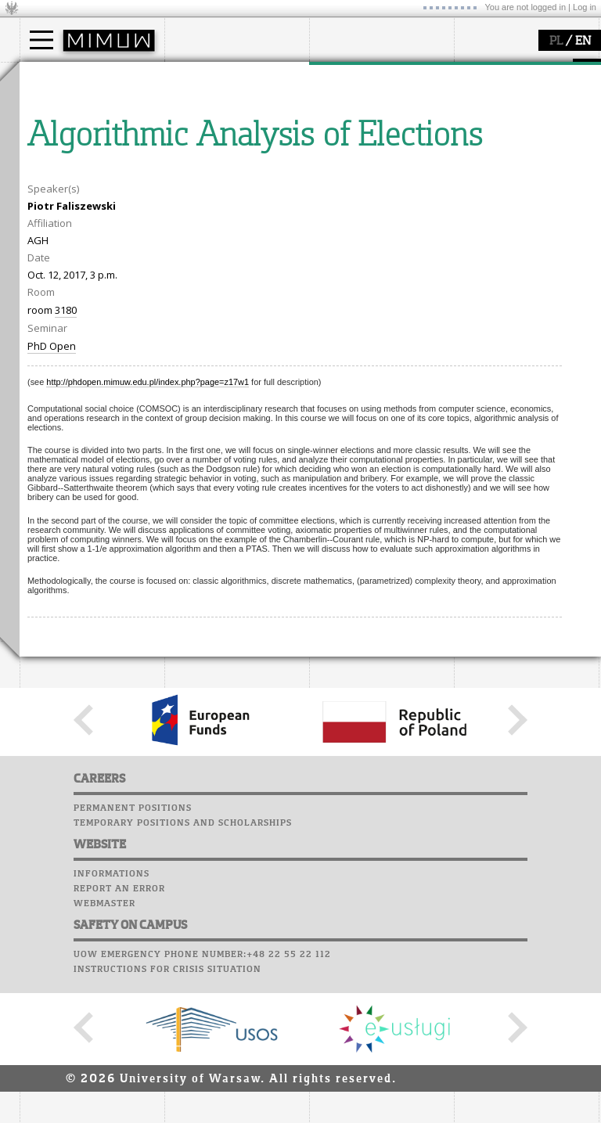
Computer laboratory (517, 100)
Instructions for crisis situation (167, 1114)
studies (54, 76)
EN (583, 41)
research (349, 76)
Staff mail (485, 130)
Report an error (119, 1033)
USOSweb (480, 70)
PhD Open (51, 491)
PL (556, 41)
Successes (483, 174)
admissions (66, 164)
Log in (584, 7)
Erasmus (60, 150)
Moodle (477, 85)
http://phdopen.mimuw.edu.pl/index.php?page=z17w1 (147, 526)
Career (475, 144)
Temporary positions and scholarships (183, 968)
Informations (111, 1019)
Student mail (493, 115)
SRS (522, 70)
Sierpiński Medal (368, 164)
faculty (198, 76)
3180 (66, 455)
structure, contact (225, 122)
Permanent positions (133, 953)
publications (358, 136)
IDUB (340, 178)
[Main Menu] (41, 39)
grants (344, 150)
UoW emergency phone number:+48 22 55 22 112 (202, 1099)
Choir (471, 159)
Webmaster (104, 1048)
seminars (351, 122)
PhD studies (67, 136)
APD (550, 70)
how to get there (222, 108)
